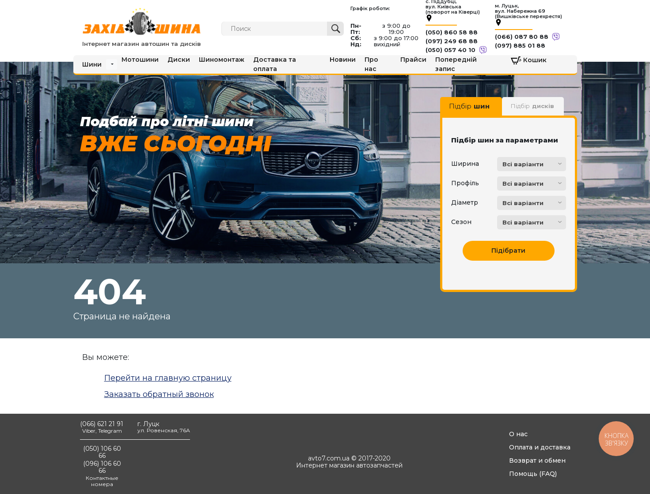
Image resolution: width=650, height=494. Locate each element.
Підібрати (508, 250)
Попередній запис (456, 64)
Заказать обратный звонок (159, 394)
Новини (343, 60)
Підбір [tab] (469, 106)
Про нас (371, 64)
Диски (178, 60)
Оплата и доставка (539, 447)
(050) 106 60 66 (102, 452)
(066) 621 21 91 (101, 424)
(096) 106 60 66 (102, 467)
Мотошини (140, 60)
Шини (92, 64)
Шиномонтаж (221, 60)
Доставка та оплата (274, 64)
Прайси (413, 60)
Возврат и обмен (537, 460)
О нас (518, 434)
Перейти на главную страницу (168, 378)
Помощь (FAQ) (533, 474)
